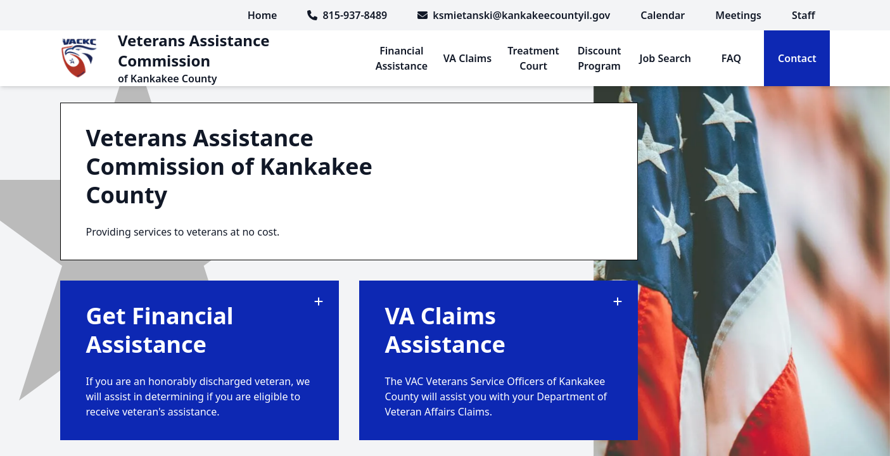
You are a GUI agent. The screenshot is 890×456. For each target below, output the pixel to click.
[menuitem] (662, 15)
